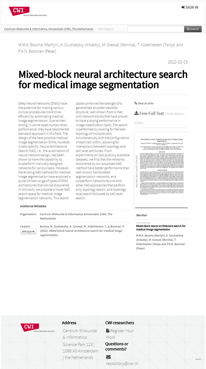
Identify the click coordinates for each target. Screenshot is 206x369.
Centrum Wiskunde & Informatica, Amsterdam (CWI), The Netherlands (48, 29)
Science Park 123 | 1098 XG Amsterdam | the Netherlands (81, 351)
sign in (190, 7)
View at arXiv (144, 103)
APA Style (28, 231)
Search (193, 29)
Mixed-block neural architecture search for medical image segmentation (161, 228)
